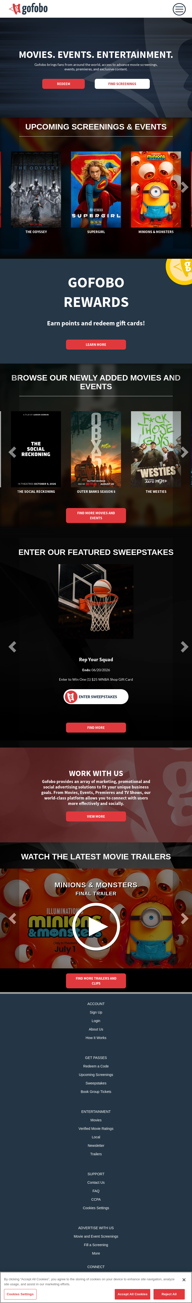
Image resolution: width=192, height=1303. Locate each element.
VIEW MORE (96, 816)
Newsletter (96, 1146)
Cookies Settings (96, 1208)
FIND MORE (96, 727)
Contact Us (95, 1182)
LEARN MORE (96, 344)
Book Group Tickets (96, 1092)
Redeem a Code (96, 1066)
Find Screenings (122, 84)
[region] (96, 1287)
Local (96, 1137)
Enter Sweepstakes (91, 696)
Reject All (169, 1294)
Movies (96, 1120)
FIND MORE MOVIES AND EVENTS (96, 515)
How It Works (96, 1038)
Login (96, 1021)
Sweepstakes (96, 1083)
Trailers (96, 1154)
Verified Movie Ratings (95, 1129)
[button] (9, 918)
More (96, 1253)
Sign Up (96, 1012)
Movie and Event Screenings (96, 1236)
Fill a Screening (96, 1245)
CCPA (96, 1199)
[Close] (184, 1279)
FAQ (96, 1191)
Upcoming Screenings (96, 1075)
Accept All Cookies (133, 1294)
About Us (96, 1029)
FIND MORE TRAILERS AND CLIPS (96, 981)
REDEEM (63, 84)
